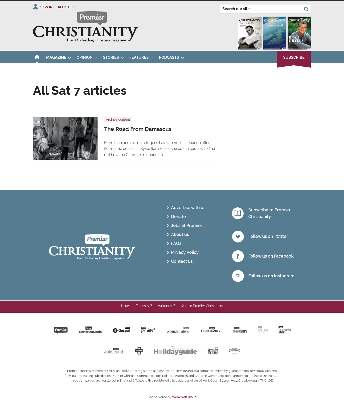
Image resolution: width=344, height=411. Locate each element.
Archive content (118, 119)
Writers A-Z (167, 306)
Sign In (46, 7)
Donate (178, 216)
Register (66, 7)
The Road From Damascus (137, 129)
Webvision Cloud (184, 397)
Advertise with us (188, 207)
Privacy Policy (185, 252)
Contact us (182, 261)
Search (306, 9)
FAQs (176, 243)
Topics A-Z (144, 306)
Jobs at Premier (186, 225)
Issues (126, 306)
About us (180, 234)
